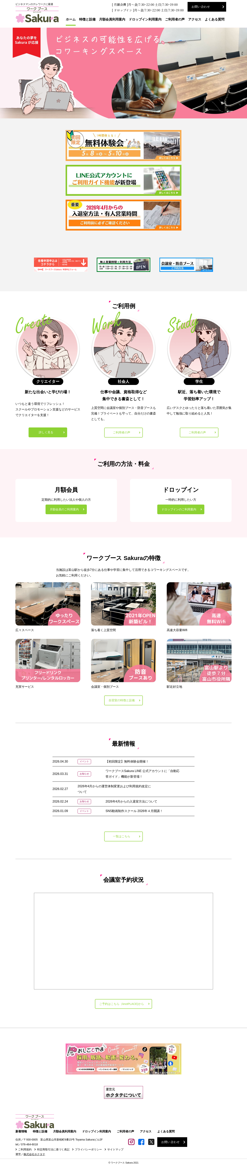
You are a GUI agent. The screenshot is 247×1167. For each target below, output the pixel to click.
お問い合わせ (200, 6)
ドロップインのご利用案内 (178, 510)
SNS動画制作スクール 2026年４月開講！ (134, 812)
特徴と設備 (87, 19)
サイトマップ (115, 1151)
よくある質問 (214, 19)
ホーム (71, 19)
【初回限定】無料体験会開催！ (127, 762)
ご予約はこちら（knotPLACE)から (121, 1005)
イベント (84, 762)
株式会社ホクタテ (34, 1156)
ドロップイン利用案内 (145, 19)
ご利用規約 (25, 1151)
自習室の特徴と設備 (121, 701)
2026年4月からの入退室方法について (131, 802)
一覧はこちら (121, 837)
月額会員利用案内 (112, 19)
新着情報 (21, 1133)
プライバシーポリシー (88, 1151)
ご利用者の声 (175, 19)
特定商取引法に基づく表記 (53, 1151)
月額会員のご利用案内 (64, 510)
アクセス (194, 19)
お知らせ (84, 775)
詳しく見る (46, 432)
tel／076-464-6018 (26, 1146)
